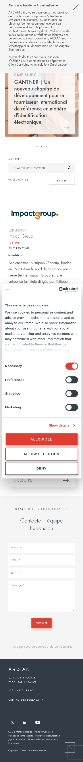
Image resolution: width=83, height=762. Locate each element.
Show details (59, 425)
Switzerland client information (41, 739)
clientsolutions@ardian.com (49, 64)
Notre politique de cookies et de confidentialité (41, 646)
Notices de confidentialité (20, 735)
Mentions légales (24, 731)
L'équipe (23, 481)
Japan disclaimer (16, 739)
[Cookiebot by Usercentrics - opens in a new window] (59, 290)
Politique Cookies (43, 731)
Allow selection (42, 454)
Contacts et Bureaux (23, 699)
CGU (10, 731)
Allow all (41, 439)
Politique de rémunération (47, 735)
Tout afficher (18, 180)
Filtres (15, 159)
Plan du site (13, 743)
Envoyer (41, 623)
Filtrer (61, 180)
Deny (41, 468)
